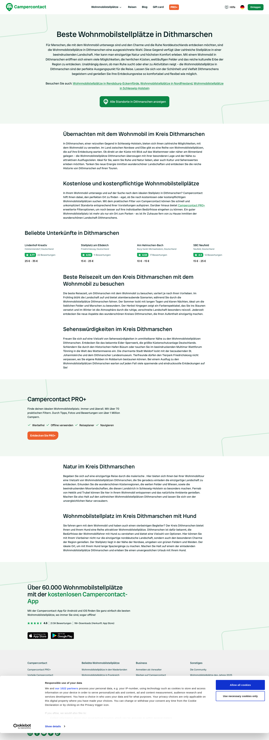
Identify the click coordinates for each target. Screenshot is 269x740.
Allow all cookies (240, 691)
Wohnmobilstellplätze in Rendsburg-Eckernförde (106, 83)
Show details (53, 733)
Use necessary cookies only (240, 703)
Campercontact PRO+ (191, 205)
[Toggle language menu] (242, 7)
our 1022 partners (66, 695)
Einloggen (255, 7)
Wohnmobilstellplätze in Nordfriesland (166, 83)
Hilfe (230, 7)
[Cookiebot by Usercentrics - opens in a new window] (22, 733)
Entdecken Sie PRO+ (43, 435)
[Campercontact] (26, 7)
